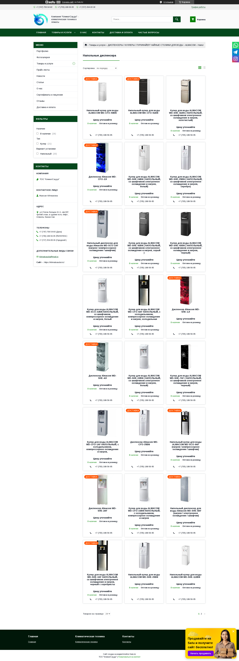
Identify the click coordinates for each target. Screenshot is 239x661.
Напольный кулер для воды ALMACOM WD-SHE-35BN (144, 575)
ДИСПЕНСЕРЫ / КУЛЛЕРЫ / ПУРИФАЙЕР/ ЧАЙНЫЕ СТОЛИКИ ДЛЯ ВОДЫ (145, 45)
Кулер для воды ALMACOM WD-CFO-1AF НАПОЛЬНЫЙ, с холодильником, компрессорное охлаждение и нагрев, (102, 447)
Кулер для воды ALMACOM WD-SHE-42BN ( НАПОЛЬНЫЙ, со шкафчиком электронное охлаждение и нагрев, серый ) (144, 248)
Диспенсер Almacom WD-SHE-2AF (102, 509)
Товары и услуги (61, 32)
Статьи (40, 82)
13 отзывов (168, 2)
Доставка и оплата (121, 32)
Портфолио (42, 51)
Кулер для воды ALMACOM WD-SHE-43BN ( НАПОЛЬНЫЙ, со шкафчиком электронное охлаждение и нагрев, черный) (185, 248)
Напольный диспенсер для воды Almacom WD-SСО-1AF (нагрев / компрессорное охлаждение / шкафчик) (102, 247)
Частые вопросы (148, 32)
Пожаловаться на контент (129, 657)
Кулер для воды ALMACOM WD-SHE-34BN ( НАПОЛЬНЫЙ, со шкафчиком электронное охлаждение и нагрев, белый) (144, 182)
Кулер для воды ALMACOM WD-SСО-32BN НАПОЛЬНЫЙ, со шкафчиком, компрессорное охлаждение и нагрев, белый (102, 314)
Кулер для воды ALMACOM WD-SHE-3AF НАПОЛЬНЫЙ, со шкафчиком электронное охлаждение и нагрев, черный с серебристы (102, 579)
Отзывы (41, 101)
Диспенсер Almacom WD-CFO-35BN (144, 443)
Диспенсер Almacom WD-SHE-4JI (102, 376)
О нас (83, 32)
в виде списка (204, 68)
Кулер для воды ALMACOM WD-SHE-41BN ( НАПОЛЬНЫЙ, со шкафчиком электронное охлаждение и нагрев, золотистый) (185, 115)
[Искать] (177, 19)
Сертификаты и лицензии (50, 95)
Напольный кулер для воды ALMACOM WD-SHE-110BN (186, 575)
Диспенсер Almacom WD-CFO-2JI (102, 178)
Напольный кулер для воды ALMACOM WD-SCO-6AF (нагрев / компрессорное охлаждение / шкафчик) (186, 446)
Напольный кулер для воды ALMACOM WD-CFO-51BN (144, 111)
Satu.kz (133, 654)
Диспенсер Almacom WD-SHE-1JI (186, 310)
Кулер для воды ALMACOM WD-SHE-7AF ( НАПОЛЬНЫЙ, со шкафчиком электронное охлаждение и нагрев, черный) (186, 380)
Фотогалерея (43, 57)
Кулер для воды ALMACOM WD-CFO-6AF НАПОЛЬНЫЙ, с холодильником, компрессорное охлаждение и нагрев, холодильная (144, 314)
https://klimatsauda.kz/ (54, 262)
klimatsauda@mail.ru (48, 257)
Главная (41, 32)
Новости (41, 76)
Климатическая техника (86, 642)
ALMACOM (190, 45)
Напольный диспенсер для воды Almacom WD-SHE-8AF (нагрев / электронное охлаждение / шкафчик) (185, 512)
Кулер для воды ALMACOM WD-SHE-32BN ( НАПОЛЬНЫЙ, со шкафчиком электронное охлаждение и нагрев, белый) (144, 380)
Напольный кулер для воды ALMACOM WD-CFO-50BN (102, 111)
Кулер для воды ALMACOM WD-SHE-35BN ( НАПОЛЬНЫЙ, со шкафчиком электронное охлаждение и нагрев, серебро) (185, 182)
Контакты (98, 32)
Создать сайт (68, 2)
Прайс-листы (43, 70)
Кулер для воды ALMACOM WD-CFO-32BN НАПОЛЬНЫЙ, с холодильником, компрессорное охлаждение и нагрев (144, 513)
